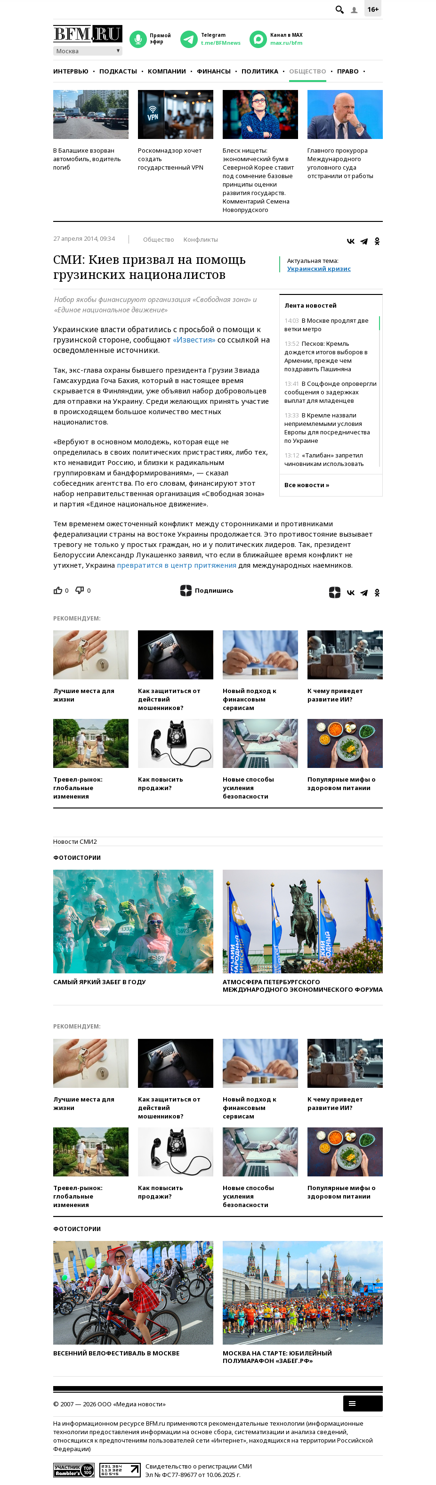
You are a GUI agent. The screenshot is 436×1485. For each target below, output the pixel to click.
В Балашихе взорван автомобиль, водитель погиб (87, 158)
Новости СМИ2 (75, 841)
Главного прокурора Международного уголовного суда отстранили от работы (340, 163)
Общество (307, 71)
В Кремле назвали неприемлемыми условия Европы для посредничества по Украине (327, 428)
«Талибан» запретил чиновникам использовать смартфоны (324, 463)
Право (348, 71)
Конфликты (201, 239)
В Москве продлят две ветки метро (326, 324)
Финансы (214, 71)
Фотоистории (77, 858)
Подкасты (118, 71)
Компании (167, 71)
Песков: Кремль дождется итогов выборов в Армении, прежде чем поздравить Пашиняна (326, 356)
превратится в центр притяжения (176, 565)
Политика (260, 71)
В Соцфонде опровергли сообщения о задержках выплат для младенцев (330, 392)
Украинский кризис (319, 268)
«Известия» (194, 340)
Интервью (71, 71)
